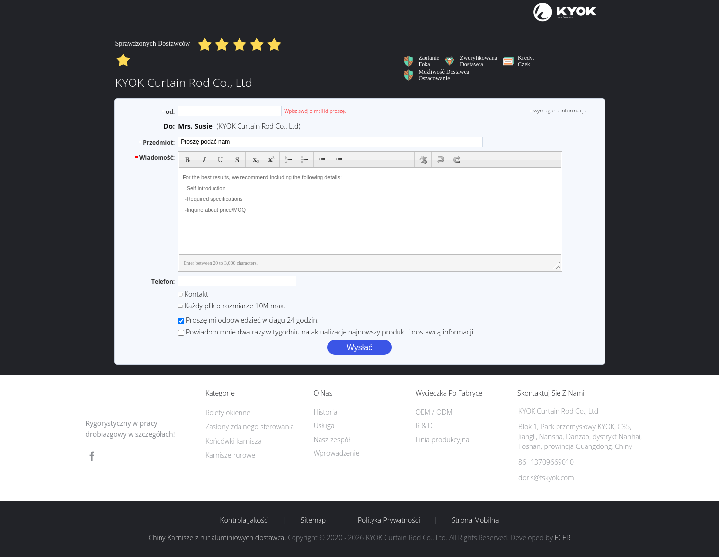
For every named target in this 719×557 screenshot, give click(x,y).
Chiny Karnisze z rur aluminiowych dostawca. (218, 537)
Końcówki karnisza (233, 441)
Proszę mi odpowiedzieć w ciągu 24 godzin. (248, 320)
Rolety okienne (227, 412)
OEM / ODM (433, 412)
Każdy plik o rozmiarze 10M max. (231, 305)
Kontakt (193, 294)
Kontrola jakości (244, 520)
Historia (326, 412)
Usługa (324, 425)
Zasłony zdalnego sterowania (249, 426)
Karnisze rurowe (230, 455)
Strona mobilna (475, 520)
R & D (423, 425)
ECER (562, 537)
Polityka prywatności (389, 520)
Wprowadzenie (337, 453)
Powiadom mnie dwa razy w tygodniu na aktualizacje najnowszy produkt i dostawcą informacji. (326, 331)
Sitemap (313, 520)
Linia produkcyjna (442, 439)
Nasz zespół (332, 439)
